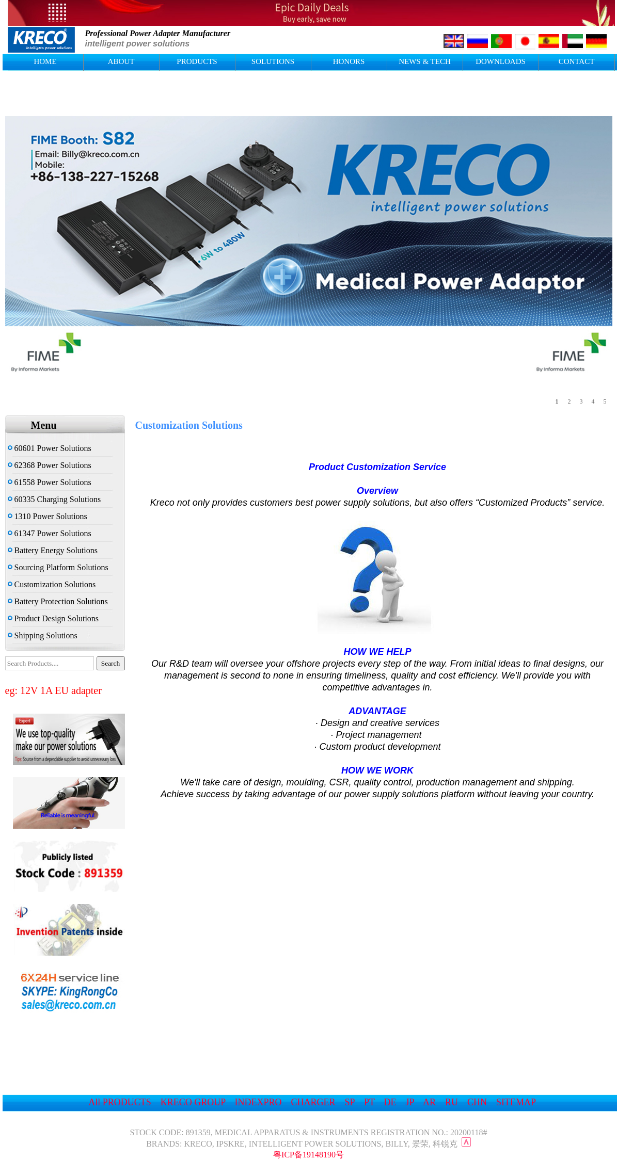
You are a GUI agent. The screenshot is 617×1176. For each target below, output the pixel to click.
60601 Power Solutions (49, 448)
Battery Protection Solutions (58, 601)
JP (410, 1102)
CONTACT (577, 61)
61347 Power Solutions (49, 533)
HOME (45, 61)
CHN (477, 1102)
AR (429, 1102)
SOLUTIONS (272, 61)
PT (369, 1102)
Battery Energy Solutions (53, 550)
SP (350, 1102)
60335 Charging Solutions (54, 499)
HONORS (349, 61)
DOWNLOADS (501, 61)
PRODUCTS (197, 61)
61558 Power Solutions (49, 482)
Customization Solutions (52, 584)
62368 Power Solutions (49, 465)
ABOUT (121, 61)
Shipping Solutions (42, 635)
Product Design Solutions (53, 618)
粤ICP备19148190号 (308, 1154)
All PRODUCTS (119, 1102)
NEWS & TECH (425, 61)
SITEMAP (515, 1102)
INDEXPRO (258, 1102)
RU (451, 1102)
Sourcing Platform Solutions (58, 567)
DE (390, 1102)
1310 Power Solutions (47, 516)
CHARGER (313, 1102)
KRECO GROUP (193, 1102)
